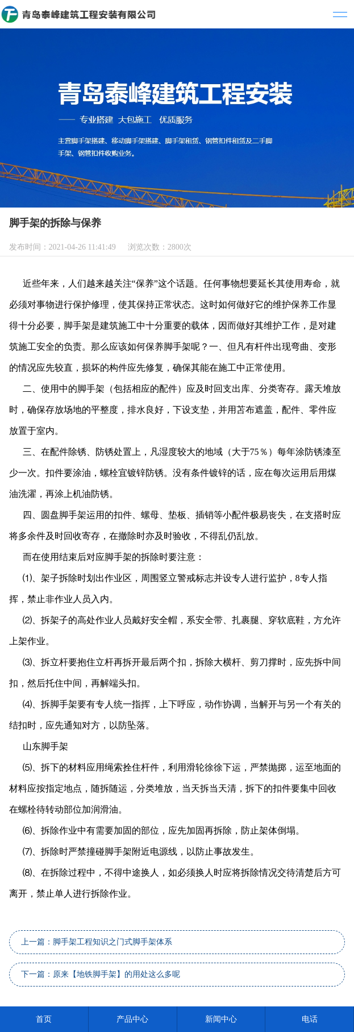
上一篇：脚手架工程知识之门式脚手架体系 (96, 942)
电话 (310, 1019)
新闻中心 (221, 1019)
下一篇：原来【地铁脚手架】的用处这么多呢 (100, 974)
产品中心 (132, 1019)
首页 (44, 1019)
